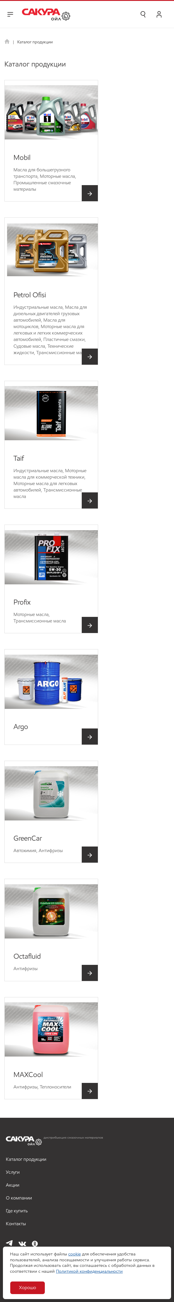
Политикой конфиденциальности (89, 1271)
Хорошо (27, 1287)
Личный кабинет (159, 14)
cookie (74, 1254)
